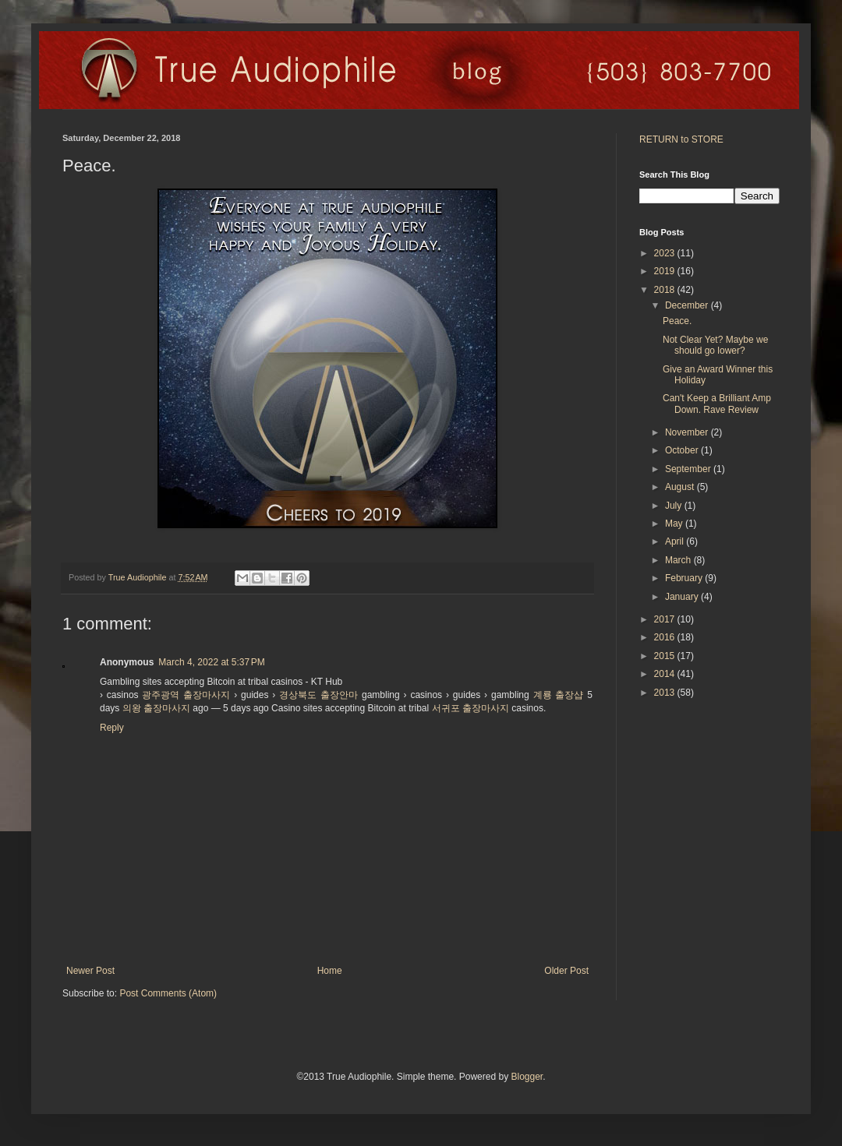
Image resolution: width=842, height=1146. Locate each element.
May (675, 523)
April (675, 541)
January (683, 596)
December (688, 305)
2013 (665, 692)
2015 (665, 656)
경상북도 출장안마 (318, 694)
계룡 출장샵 (558, 694)
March (679, 560)
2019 (665, 271)
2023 (665, 253)
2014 (665, 673)
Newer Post (90, 970)
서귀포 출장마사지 (470, 708)
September (689, 469)
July (675, 505)
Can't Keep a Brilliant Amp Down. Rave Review (717, 403)
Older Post (566, 970)
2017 (665, 619)
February (685, 578)
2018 (665, 289)
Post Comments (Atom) (168, 993)
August (681, 486)
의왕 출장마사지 (156, 708)
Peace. (677, 321)
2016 (665, 637)
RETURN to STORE (681, 139)
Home (329, 970)
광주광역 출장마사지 (186, 694)
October (683, 450)
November (688, 432)
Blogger (527, 1076)
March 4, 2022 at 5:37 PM (211, 662)
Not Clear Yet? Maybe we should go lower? (715, 345)
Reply (112, 727)
